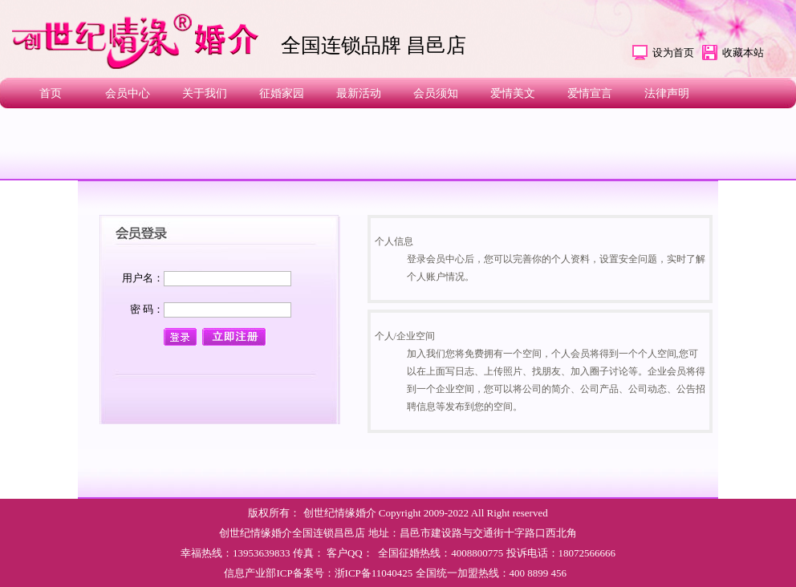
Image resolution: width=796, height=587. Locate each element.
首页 (50, 93)
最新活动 (358, 93)
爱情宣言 (589, 93)
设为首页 (673, 53)
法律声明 (666, 93)
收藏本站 (743, 53)
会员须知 (435, 93)
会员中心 (127, 93)
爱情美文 (512, 93)
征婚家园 (281, 93)
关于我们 (204, 93)
